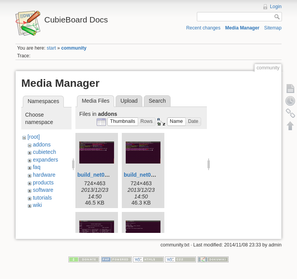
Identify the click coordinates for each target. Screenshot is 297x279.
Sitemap (273, 28)
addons (42, 144)
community (73, 48)
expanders (45, 160)
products (43, 182)
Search (157, 101)
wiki (37, 205)
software (43, 190)
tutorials (42, 198)
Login (276, 6)
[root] (33, 137)
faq (36, 167)
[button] (122, 121)
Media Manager (242, 28)
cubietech (44, 152)
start (51, 48)
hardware (44, 175)
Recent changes (203, 28)
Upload (129, 101)
